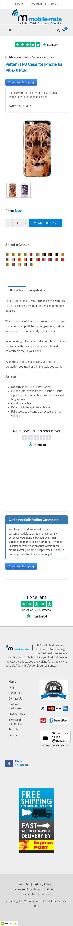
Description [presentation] (17, 290)
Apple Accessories (43, 57)
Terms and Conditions (15, 721)
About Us (21, 4)
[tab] (17, 290)
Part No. (15, 106)
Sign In (55, 4)
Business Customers (15, 706)
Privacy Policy (17, 714)
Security (13, 729)
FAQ (11, 687)
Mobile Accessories (17, 57)
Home (12, 681)
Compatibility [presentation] (36, 290)
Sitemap (13, 735)
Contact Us (38, 4)
